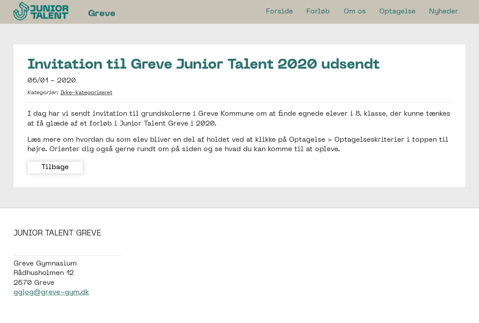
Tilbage (55, 167)
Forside (279, 12)
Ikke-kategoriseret (86, 93)
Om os (355, 12)
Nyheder (443, 12)
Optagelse (397, 12)
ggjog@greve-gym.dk (51, 292)
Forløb (318, 12)
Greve (101, 13)
